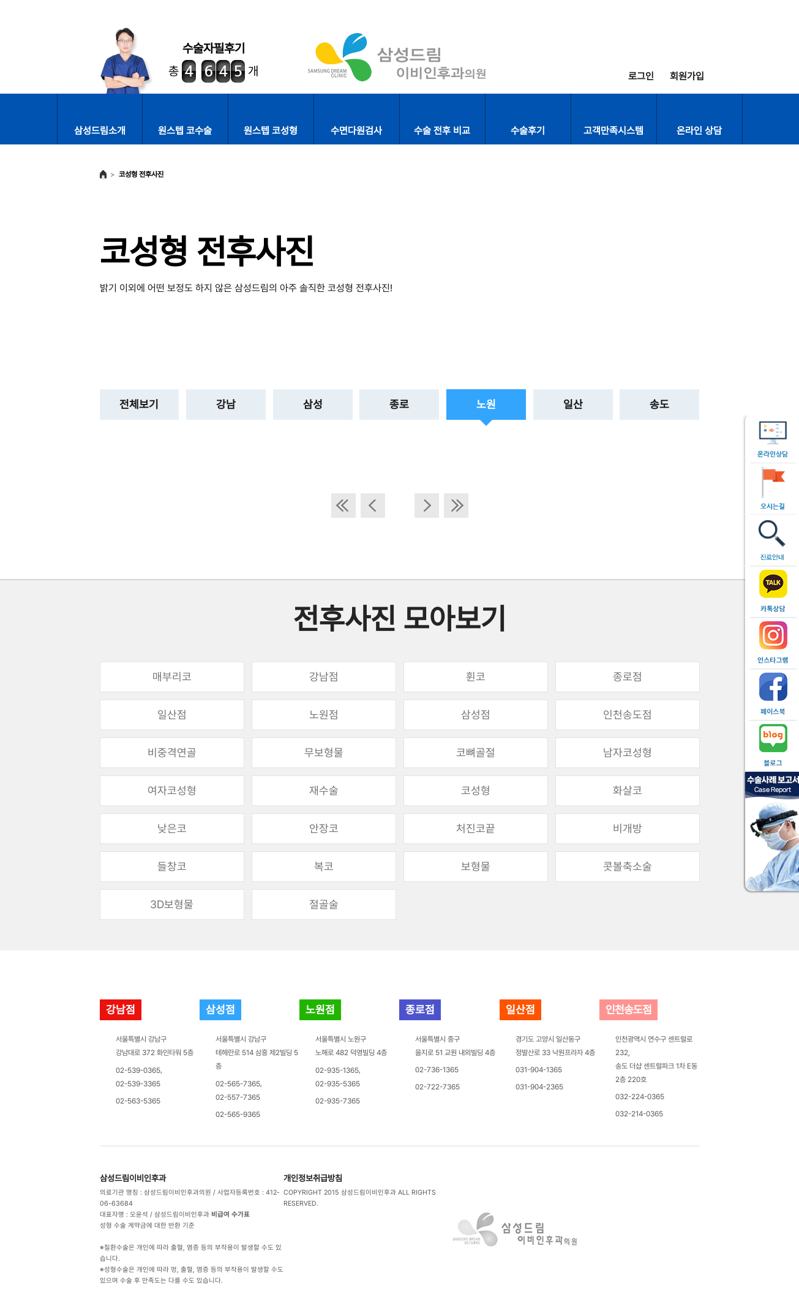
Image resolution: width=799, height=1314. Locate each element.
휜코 (476, 676)
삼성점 (475, 714)
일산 (573, 404)
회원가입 (687, 76)
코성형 (475, 790)
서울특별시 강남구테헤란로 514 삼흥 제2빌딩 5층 (257, 1052)
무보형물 (323, 752)
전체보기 (139, 404)
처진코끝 (475, 828)
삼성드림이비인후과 (133, 1178)
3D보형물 (171, 904)
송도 (659, 404)
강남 (226, 404)
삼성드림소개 (100, 130)
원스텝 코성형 (271, 130)
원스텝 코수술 (185, 130)
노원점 (324, 714)
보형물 (475, 866)
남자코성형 (627, 752)
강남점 (324, 676)
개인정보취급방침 (312, 1178)
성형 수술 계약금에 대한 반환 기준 (147, 1226)
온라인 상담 (699, 130)
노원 (486, 404)
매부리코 (172, 676)
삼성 (313, 404)
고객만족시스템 (613, 130)
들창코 (172, 866)
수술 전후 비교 (442, 130)
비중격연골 (172, 752)
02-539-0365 (138, 1070)
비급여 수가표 (230, 1215)
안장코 (324, 828)
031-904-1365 (539, 1070)
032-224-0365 (639, 1096)
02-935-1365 (337, 1070)
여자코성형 (172, 790)
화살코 (627, 790)
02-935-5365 (337, 1084)
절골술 (324, 904)
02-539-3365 (138, 1084)
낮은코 (172, 828)
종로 (399, 404)
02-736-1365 (437, 1070)
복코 (324, 866)
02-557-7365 (238, 1097)
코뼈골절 (475, 752)
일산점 (172, 714)
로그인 (641, 76)
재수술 (324, 790)
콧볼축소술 (627, 866)
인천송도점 (627, 714)
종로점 (627, 676)
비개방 (627, 828)
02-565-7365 (238, 1084)
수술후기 (528, 130)
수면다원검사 (356, 130)
